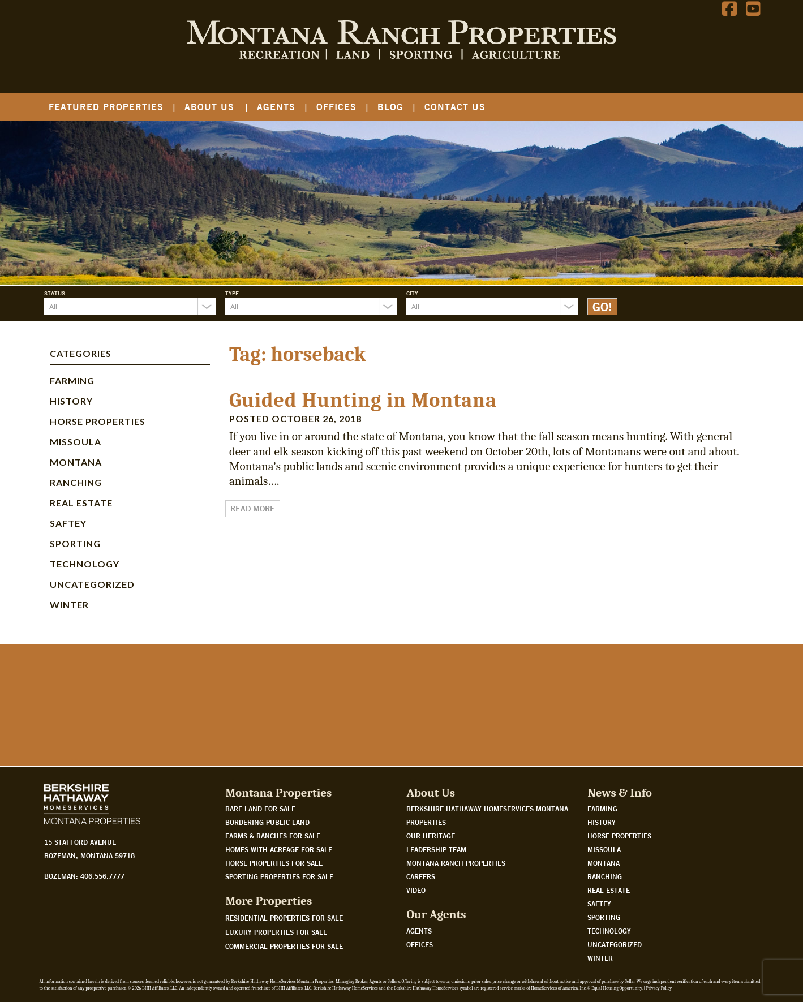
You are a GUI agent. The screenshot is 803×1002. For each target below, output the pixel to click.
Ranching (76, 482)
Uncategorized (92, 584)
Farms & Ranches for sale (272, 835)
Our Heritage (430, 835)
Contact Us (455, 107)
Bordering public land (267, 822)
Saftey (68, 523)
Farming (72, 380)
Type (232, 293)
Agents (276, 107)
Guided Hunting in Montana (363, 400)
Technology (84, 563)
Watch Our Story (86, 724)
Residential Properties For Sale (284, 917)
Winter (69, 604)
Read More (252, 509)
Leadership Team (436, 849)
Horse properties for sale (274, 862)
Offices (336, 107)
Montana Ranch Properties (455, 862)
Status (54, 293)
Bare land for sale (260, 808)
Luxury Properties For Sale (276, 931)
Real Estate (81, 502)
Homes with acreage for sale (278, 849)
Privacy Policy (659, 988)
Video (416, 890)
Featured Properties (106, 107)
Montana (76, 462)
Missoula (75, 441)
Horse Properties (97, 421)
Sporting (75, 543)
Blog (390, 107)
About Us (209, 107)
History (71, 400)
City (412, 293)
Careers (420, 876)
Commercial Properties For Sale (284, 946)
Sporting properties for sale (279, 876)
